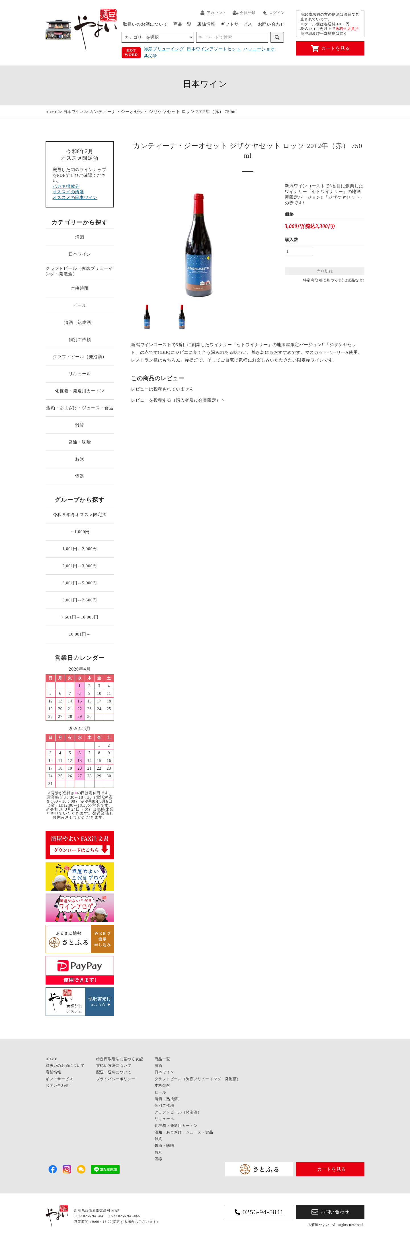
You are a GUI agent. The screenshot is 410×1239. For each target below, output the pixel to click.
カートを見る (330, 48)
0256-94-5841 (259, 1212)
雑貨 (79, 425)
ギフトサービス (236, 24)
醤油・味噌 (80, 442)
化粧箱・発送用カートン (79, 391)
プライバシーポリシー (116, 1079)
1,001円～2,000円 (79, 548)
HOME (51, 112)
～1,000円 (80, 531)
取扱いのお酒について (145, 24)
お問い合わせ (271, 24)
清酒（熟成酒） (79, 322)
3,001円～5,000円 (79, 583)
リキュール (80, 373)
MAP (115, 1211)
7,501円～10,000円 (80, 617)
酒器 (79, 476)
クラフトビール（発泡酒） (80, 356)
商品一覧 (182, 24)
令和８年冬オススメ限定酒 (80, 514)
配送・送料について (114, 1072)
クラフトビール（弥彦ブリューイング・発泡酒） (79, 271)
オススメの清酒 (68, 192)
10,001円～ (80, 634)
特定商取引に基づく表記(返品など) (333, 280)
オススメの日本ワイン (75, 197)
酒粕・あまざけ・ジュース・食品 (79, 408)
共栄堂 (150, 56)
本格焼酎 (80, 288)
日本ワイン (73, 112)
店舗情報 (206, 24)
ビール (79, 305)
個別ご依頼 (80, 339)
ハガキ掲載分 (66, 186)
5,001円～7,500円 (79, 600)
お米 (79, 459)
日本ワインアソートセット (214, 49)
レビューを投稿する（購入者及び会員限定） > (178, 400)
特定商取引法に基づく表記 (119, 1059)
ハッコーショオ (259, 49)
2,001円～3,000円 (79, 566)
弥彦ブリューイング (164, 49)
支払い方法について (114, 1065)
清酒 (79, 237)
